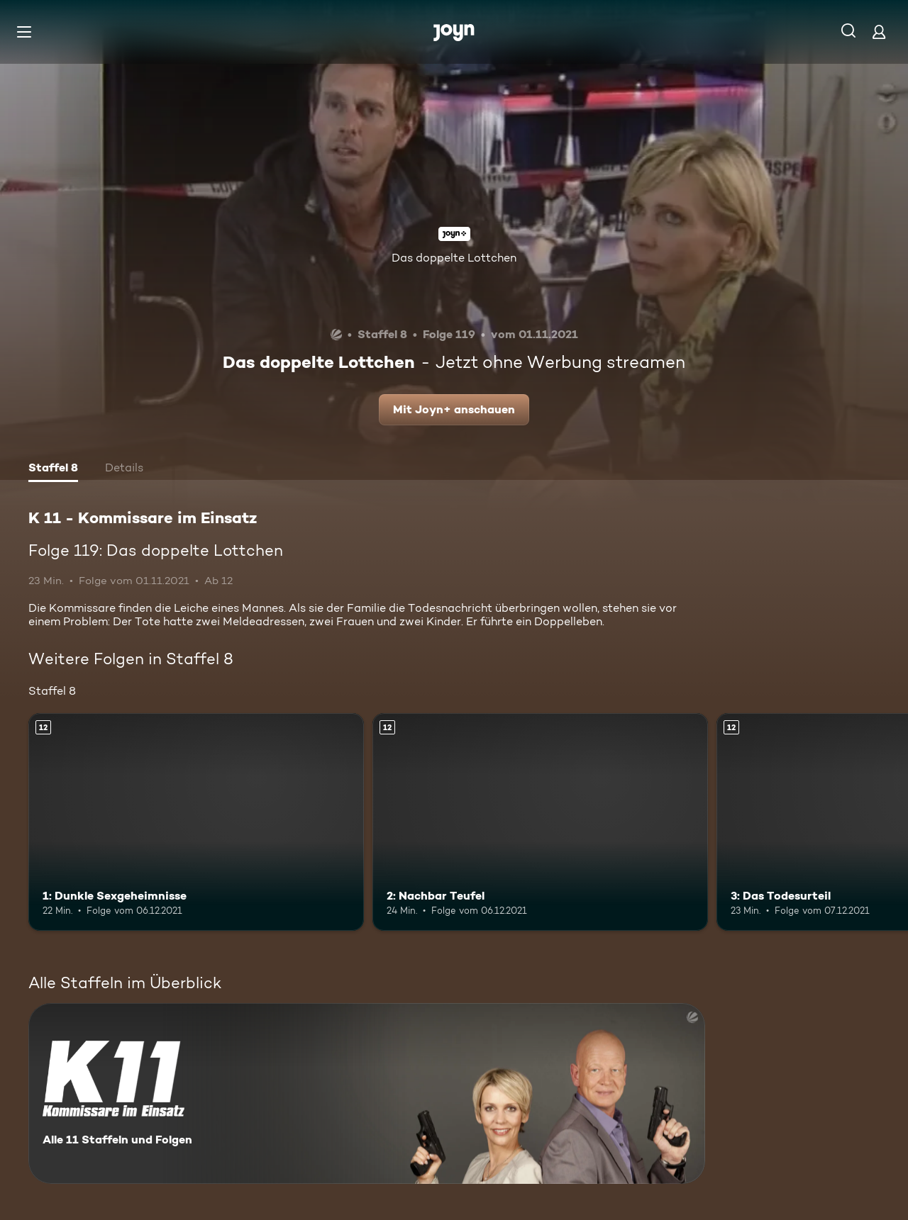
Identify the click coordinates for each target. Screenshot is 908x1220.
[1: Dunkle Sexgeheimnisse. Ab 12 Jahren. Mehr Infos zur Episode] (196, 822)
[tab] (53, 469)
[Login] (879, 31)
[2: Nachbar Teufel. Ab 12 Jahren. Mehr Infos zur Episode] (540, 822)
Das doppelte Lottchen (454, 257)
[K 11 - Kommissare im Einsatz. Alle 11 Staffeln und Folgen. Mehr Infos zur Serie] (366, 1093)
